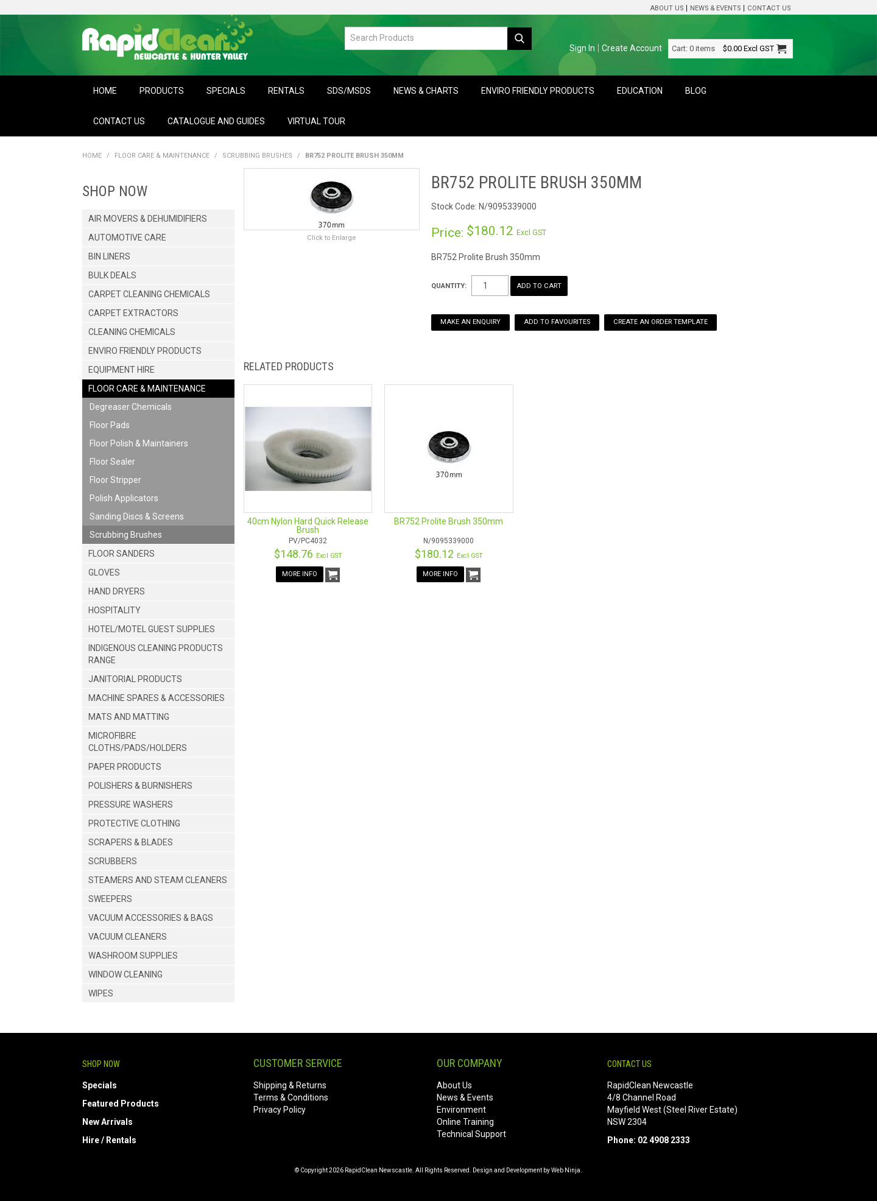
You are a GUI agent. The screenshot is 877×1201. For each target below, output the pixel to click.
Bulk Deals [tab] (112, 275)
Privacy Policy (279, 1110)
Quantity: (449, 286)
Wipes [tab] (100, 993)
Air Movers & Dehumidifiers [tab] (147, 219)
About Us (666, 8)
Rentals (286, 91)
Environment (461, 1110)
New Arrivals (107, 1122)
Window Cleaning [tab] (125, 974)
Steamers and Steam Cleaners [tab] (157, 880)
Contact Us (769, 8)
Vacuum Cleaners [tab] (127, 937)
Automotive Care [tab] (127, 237)
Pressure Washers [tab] (130, 804)
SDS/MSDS (349, 91)
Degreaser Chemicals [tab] (131, 407)
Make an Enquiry (470, 322)
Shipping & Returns (289, 1085)
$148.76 (308, 554)
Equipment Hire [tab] (121, 370)
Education (640, 91)
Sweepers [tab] (110, 899)
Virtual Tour (316, 121)
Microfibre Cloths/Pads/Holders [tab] (137, 742)
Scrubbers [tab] (112, 861)
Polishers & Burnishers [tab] (140, 786)
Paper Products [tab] (124, 767)
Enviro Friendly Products (537, 91)
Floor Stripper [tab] (115, 480)
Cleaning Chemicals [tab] (131, 332)
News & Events (715, 8)
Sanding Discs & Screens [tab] (137, 516)
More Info (299, 574)
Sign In (582, 48)
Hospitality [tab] (114, 610)
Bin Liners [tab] (109, 256)
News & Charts (426, 91)
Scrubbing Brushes (257, 156)
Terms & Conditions (290, 1097)
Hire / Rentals (109, 1140)
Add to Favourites (557, 322)
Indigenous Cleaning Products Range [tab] (155, 654)
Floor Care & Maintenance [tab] (147, 388)
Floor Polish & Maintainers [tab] (139, 443)
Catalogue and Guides (216, 121)
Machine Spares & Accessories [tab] (156, 698)
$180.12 (449, 554)
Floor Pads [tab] (110, 425)
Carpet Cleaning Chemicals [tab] (149, 294)
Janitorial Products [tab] (135, 679)
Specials (225, 91)
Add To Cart (332, 575)
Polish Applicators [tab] (124, 498)
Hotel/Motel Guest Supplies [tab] (151, 629)
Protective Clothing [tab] (134, 823)
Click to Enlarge (331, 238)
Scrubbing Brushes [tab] (126, 535)
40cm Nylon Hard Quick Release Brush (307, 525)
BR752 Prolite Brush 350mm (448, 521)
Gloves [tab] (104, 572)
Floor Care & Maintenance (162, 156)
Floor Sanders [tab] (121, 553)
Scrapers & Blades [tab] (130, 842)
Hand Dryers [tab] (116, 591)
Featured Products (120, 1103)
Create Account (632, 48)
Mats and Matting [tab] (128, 717)
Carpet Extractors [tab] (133, 313)
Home (105, 91)
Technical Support (471, 1134)
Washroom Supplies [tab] (133, 955)
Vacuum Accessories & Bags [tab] (150, 918)
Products (161, 91)
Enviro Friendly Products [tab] (145, 351)
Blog (695, 91)
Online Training (465, 1122)
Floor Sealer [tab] (112, 462)
